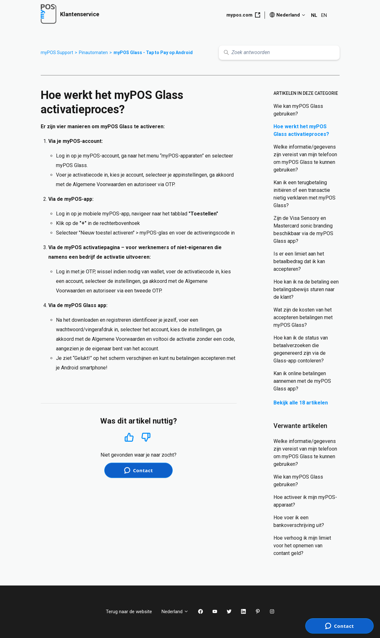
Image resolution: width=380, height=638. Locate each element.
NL (314, 15)
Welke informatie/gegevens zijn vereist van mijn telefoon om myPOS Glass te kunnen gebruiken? (305, 158)
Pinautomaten (93, 52)
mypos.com (243, 15)
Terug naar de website (129, 611)
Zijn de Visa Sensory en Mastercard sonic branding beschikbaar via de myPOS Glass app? (303, 229)
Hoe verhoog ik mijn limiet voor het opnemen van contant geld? (302, 545)
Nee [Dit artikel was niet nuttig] (146, 437)
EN (324, 15)
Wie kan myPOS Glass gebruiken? (298, 110)
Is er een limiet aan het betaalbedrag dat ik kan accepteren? (299, 261)
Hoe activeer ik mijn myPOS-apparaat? (305, 501)
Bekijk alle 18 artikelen (300, 403)
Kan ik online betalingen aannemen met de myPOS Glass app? (302, 381)
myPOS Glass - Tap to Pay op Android (153, 52)
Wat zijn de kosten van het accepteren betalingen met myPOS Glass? (303, 317)
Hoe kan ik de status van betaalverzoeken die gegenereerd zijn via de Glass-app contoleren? (300, 349)
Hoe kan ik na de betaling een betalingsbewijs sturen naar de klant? (306, 289)
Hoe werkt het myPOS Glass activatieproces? (301, 130)
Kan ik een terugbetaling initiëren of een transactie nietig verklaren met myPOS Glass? (304, 193)
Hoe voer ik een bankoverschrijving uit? (298, 521)
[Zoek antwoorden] (279, 53)
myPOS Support (57, 52)
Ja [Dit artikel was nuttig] (129, 437)
